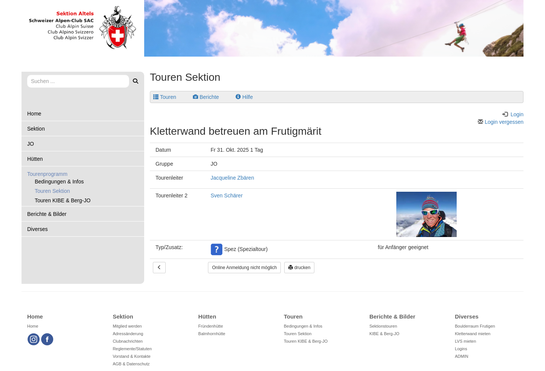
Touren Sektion (52, 191)
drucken (299, 267)
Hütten (35, 159)
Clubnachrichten (128, 341)
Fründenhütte (210, 326)
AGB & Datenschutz (131, 364)
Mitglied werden (127, 326)
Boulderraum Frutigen (475, 326)
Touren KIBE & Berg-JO (63, 200)
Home (34, 114)
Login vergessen (500, 122)
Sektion (36, 129)
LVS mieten (465, 341)
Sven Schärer (227, 195)
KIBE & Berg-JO (384, 333)
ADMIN (461, 356)
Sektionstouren (383, 326)
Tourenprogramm (47, 174)
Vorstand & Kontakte (132, 356)
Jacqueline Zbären (232, 178)
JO (30, 144)
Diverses (37, 229)
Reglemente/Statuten (132, 348)
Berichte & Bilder (46, 214)
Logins (461, 348)
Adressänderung (128, 333)
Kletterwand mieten (472, 333)
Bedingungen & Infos (59, 182)
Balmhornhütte (211, 333)
